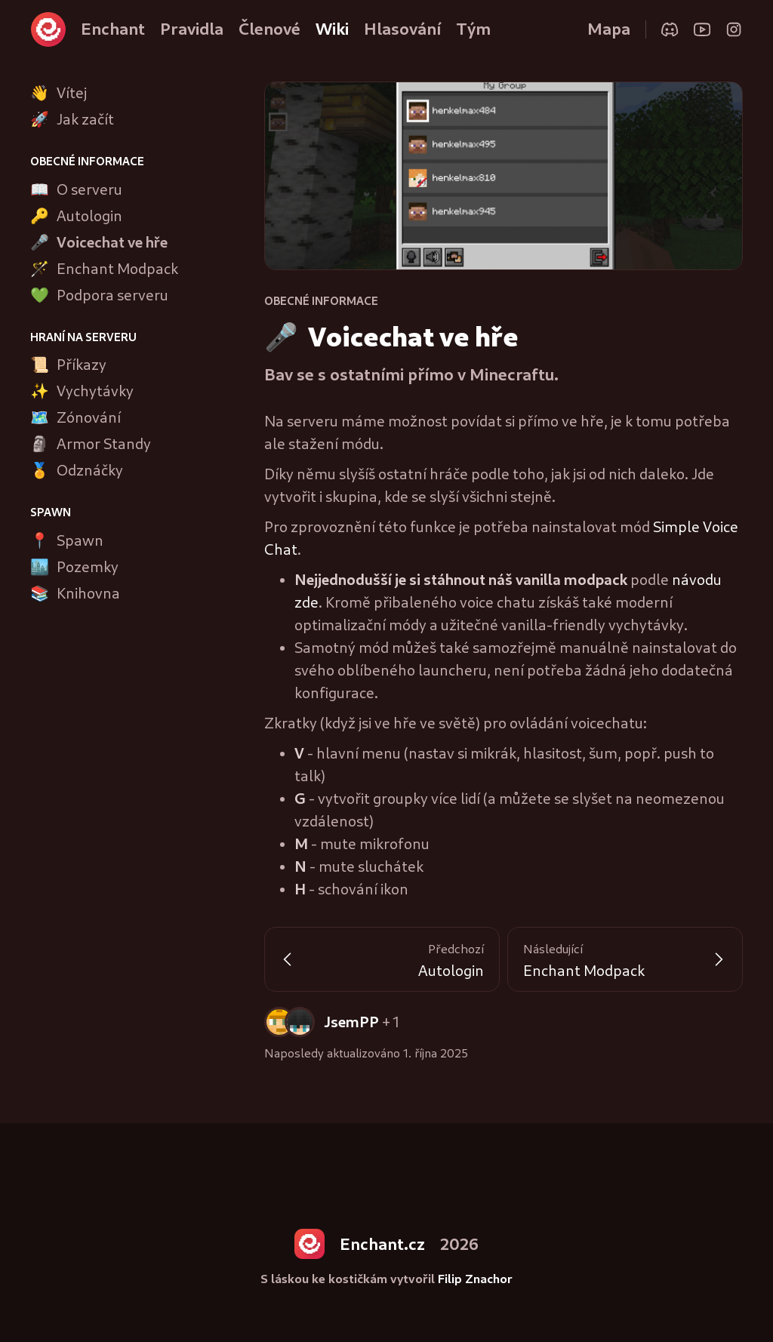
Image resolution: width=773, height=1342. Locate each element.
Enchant (113, 28)
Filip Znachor (475, 1278)
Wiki (332, 28)
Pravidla (191, 28)
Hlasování (402, 28)
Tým (473, 28)
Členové (269, 28)
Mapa (608, 28)
